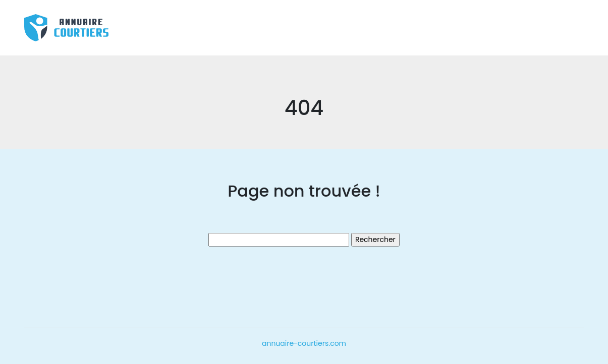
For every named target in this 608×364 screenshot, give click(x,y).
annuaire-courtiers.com (304, 343)
